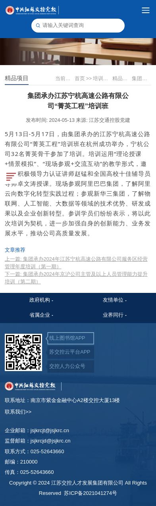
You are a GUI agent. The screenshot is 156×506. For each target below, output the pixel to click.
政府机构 (39, 300)
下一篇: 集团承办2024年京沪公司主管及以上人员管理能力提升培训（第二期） (76, 278)
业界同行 (113, 315)
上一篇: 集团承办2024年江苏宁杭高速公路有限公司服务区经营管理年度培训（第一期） (76, 262)
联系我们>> (18, 412)
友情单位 (113, 300)
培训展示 (102, 78)
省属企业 (39, 315)
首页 (83, 78)
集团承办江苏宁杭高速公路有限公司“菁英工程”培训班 (141, 78)
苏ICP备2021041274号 (90, 493)
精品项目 (121, 78)
